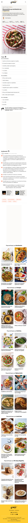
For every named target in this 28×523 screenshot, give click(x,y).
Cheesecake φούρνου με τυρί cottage (20, 392)
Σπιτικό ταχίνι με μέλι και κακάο (7, 501)
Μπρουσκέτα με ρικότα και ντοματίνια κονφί (20, 455)
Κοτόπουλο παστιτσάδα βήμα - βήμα (20, 264)
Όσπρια (9, 201)
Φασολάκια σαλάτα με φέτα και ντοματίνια (6, 369)
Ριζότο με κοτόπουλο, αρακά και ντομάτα (20, 284)
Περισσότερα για (14, 245)
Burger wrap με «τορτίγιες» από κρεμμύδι (20, 412)
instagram (12, 514)
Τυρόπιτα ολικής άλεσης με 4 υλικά (6, 435)
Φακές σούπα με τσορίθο (20, 325)
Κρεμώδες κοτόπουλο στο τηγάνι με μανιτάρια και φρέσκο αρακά (7, 412)
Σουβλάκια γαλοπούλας (6, 391)
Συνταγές (6, 7)
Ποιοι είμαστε (11, 510)
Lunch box (4, 199)
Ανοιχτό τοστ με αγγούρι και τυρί (20, 435)
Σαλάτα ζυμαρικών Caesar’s (19, 369)
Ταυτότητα (17, 510)
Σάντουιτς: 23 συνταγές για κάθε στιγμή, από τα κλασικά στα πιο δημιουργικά (6, 456)
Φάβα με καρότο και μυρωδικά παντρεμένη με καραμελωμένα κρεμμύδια (7, 326)
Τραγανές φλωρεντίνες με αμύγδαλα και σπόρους (7, 480)
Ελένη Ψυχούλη (7, 18)
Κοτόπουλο (4, 201)
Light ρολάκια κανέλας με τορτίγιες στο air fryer (20, 501)
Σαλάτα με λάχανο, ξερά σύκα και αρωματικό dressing (9, 192)
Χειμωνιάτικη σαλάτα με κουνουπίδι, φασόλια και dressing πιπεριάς (22, 192)
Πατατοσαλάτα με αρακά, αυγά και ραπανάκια (7, 350)
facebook (11, 514)
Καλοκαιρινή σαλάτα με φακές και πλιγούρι (6, 307)
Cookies (23, 518)
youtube (17, 514)
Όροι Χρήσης (5, 518)
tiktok (15, 514)
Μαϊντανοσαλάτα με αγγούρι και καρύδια (19, 350)
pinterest (14, 514)
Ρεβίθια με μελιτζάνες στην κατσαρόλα (20, 307)
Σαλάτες (10, 7)
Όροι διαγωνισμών (14, 519)
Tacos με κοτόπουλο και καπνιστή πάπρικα (6, 264)
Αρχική (4, 7)
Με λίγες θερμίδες (11, 199)
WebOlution (18, 520)
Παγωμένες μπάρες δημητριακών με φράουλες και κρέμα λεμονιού (19, 481)
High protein (18, 199)
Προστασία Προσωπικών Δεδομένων (14, 518)
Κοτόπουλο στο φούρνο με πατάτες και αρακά (6, 284)
